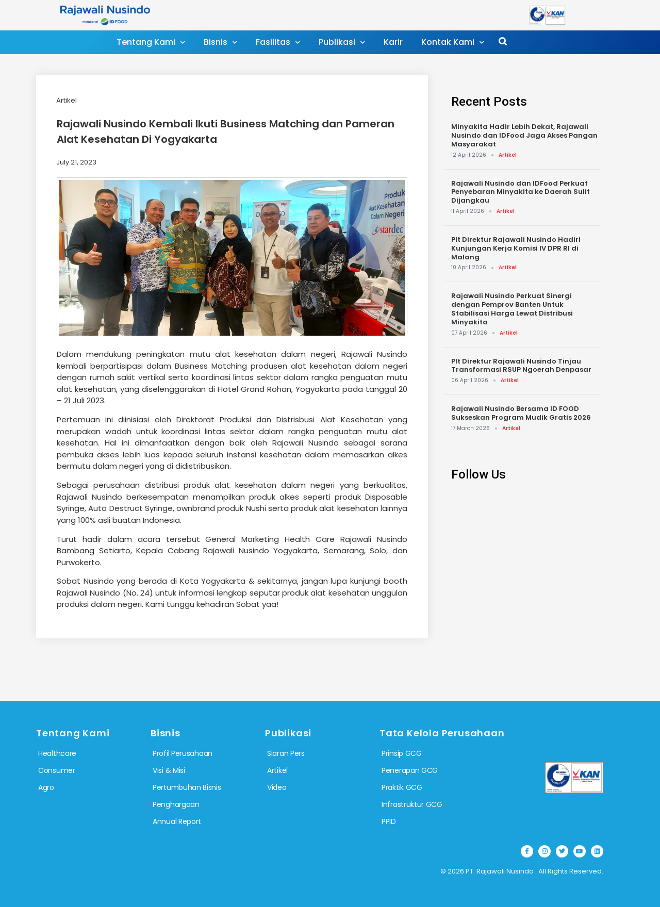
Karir (393, 42)
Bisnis (220, 43)
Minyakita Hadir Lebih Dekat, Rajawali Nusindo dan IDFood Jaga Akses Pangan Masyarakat (524, 135)
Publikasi (342, 43)
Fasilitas (278, 43)
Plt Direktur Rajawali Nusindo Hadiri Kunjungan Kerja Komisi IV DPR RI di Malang (516, 248)
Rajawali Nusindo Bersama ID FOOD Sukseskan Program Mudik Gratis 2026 (521, 413)
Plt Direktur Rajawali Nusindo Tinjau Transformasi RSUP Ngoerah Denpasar (521, 365)
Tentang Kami (151, 43)
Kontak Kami (452, 43)
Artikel (66, 100)
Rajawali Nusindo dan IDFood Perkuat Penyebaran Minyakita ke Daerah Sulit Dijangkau (520, 192)
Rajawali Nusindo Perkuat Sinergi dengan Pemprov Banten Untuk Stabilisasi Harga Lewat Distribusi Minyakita (512, 308)
